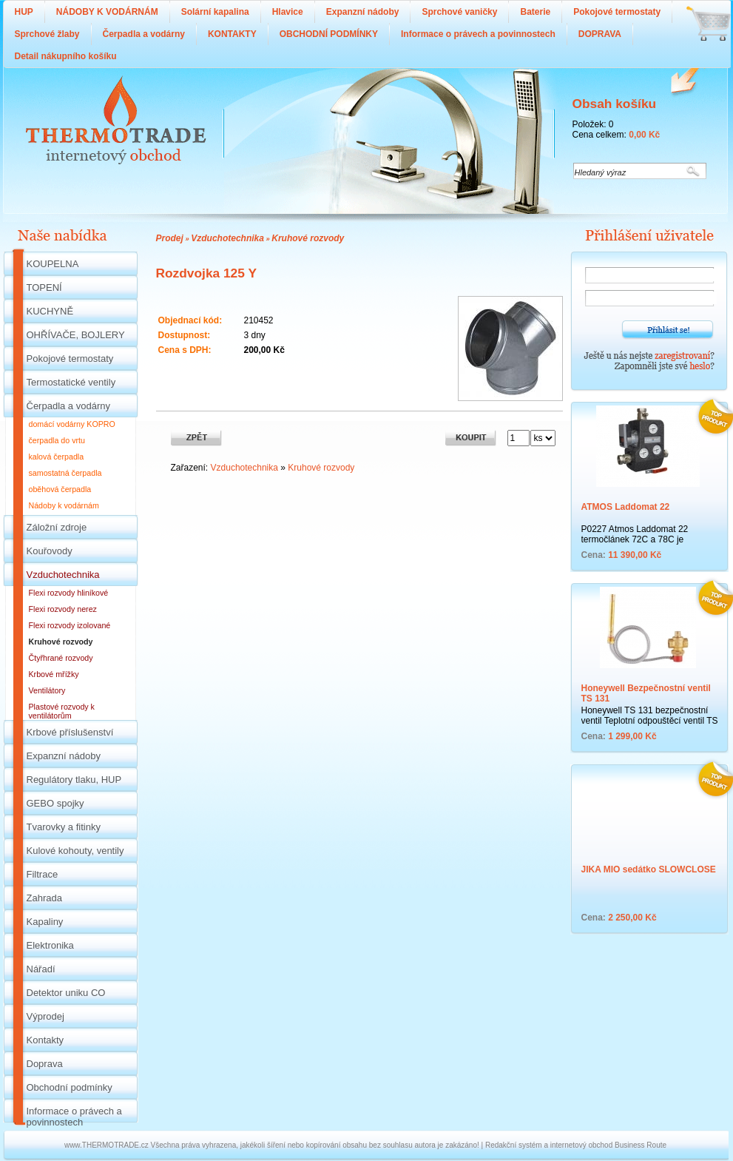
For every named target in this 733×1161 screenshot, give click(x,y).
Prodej (169, 238)
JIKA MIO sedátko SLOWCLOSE (648, 869)
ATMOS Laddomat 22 (625, 507)
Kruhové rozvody (307, 238)
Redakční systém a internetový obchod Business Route (575, 1145)
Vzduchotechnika (227, 238)
